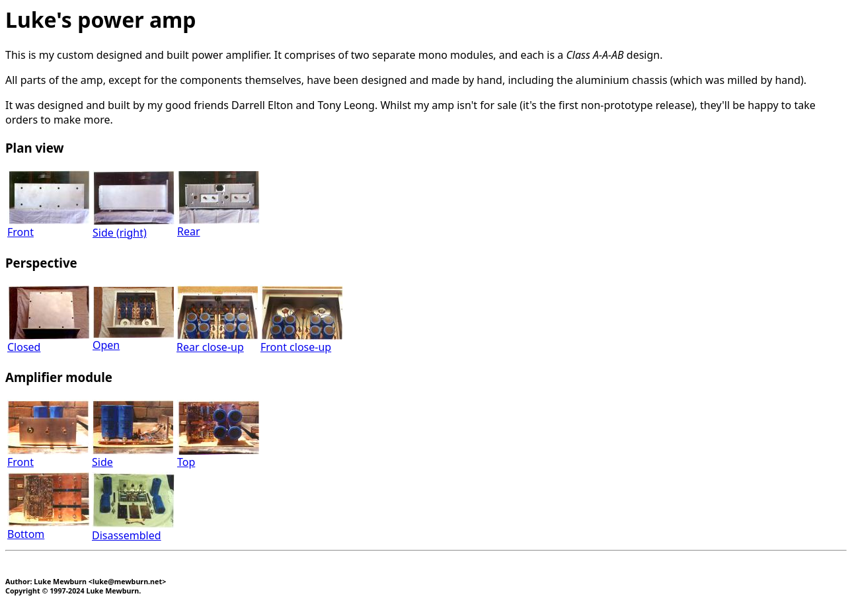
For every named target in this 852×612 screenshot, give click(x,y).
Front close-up (301, 341)
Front (48, 226)
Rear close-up (217, 341)
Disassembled (133, 530)
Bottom (48, 528)
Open (133, 339)
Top (218, 456)
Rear (218, 226)
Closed (48, 341)
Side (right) (133, 227)
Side (132, 456)
